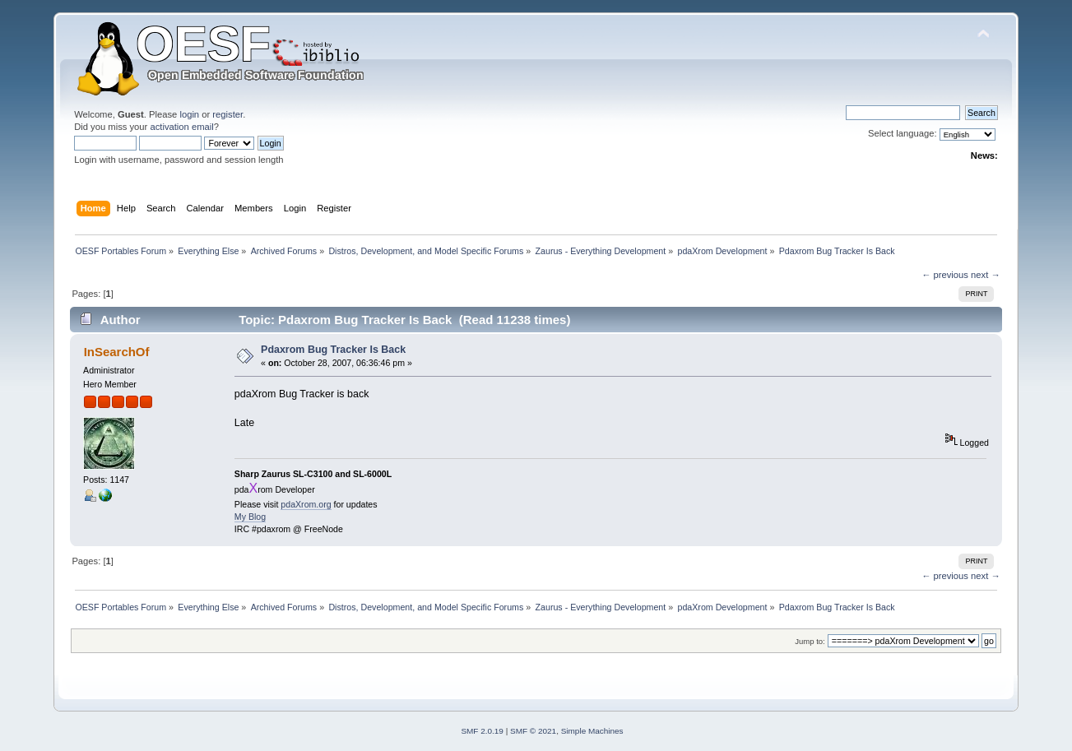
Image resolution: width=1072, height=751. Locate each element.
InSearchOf (117, 352)
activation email (181, 127)
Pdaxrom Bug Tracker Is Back (333, 349)
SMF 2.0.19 (482, 730)
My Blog (250, 517)
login (189, 114)
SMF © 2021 (533, 730)
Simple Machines (592, 730)
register (227, 114)
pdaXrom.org (306, 504)
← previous (944, 275)
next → (985, 275)
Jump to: (810, 641)
